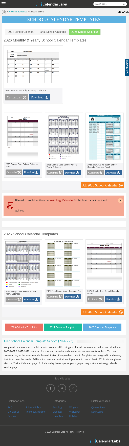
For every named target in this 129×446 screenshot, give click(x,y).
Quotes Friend (98, 407)
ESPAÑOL (123, 12)
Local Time (58, 416)
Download (37, 97)
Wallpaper (74, 411)
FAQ (10, 407)
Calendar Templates (18, 12)
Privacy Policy (33, 407)
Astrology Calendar (61, 200)
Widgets (73, 407)
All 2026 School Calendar (99, 185)
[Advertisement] (95, 68)
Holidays (73, 416)
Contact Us (13, 411)
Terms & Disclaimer (36, 411)
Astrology (57, 407)
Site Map (12, 416)
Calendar (57, 411)
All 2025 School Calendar (99, 312)
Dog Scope (97, 411)
